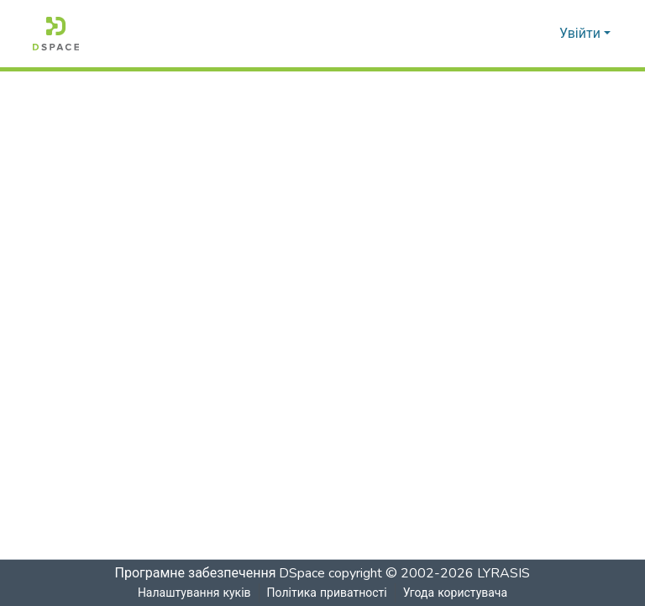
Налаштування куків (194, 593)
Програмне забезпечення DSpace (220, 573)
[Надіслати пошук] (519, 34)
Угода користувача (455, 593)
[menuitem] (543, 34)
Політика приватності (326, 593)
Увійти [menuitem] (579, 33)
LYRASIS (505, 573)
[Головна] (56, 33)
